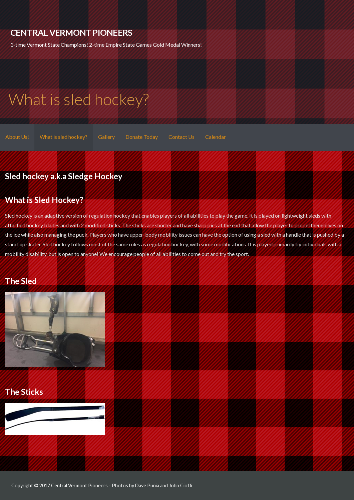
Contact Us (181, 137)
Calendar (215, 137)
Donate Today (141, 137)
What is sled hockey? (63, 137)
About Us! (17, 137)
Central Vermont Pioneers (71, 32)
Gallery (106, 137)
